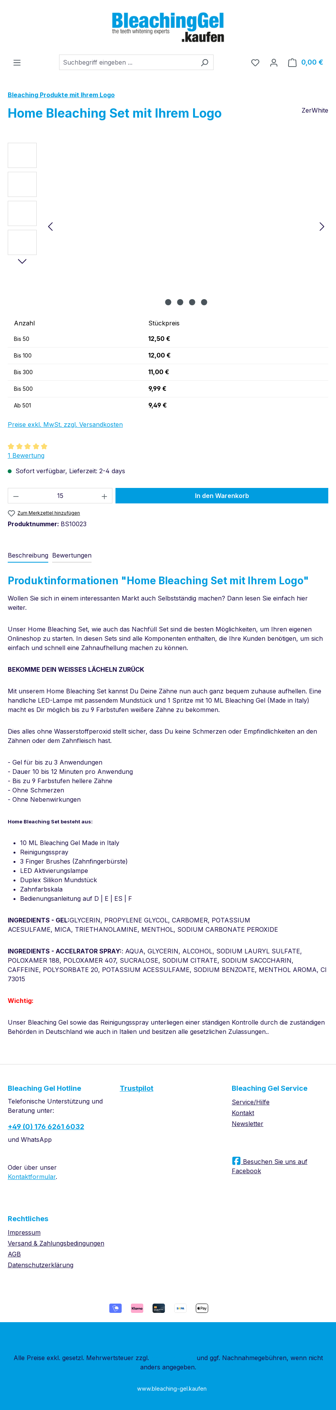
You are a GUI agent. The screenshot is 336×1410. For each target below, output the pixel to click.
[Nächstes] (322, 226)
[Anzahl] (60, 495)
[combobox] (127, 62)
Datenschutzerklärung (40, 1265)
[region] (168, 226)
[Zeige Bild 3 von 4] (192, 302)
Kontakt (243, 1113)
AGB (14, 1254)
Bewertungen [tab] (72, 555)
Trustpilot (136, 1088)
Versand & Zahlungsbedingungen (56, 1243)
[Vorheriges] (50, 226)
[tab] (28, 556)
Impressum (24, 1232)
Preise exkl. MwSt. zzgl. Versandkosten (65, 424)
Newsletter (247, 1124)
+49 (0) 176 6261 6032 (46, 1127)
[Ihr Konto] (274, 62)
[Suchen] (204, 62)
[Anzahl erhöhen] (105, 495)
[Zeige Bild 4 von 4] (204, 302)
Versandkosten (173, 1358)
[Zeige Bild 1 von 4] (168, 302)
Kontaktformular (32, 1177)
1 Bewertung (26, 455)
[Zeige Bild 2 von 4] (180, 302)
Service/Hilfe (251, 1102)
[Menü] (17, 62)
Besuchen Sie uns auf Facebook (269, 1166)
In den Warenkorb (222, 496)
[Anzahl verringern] (16, 495)
